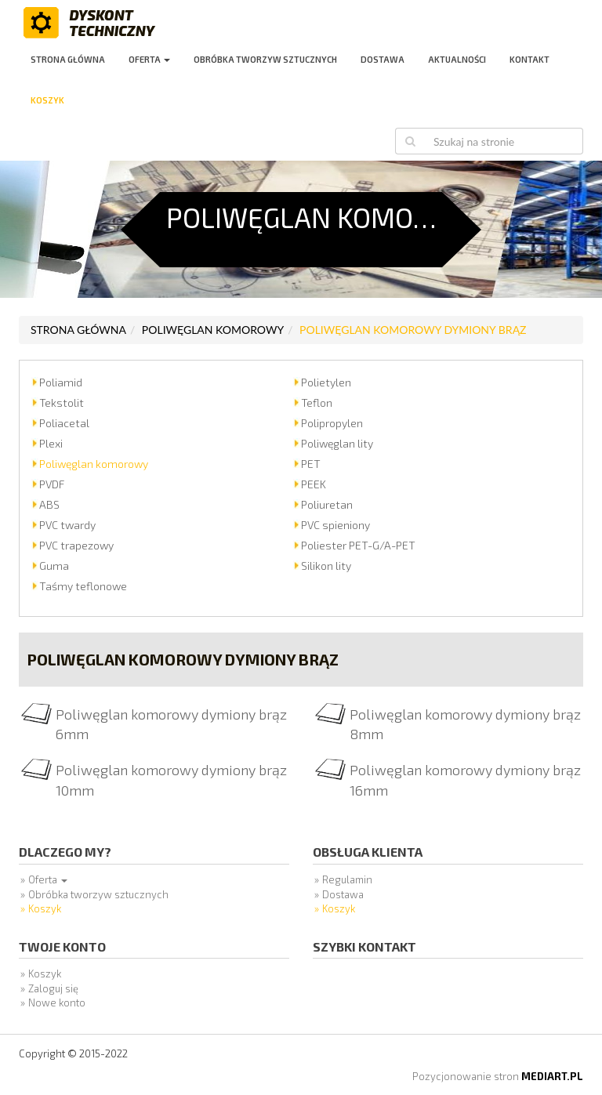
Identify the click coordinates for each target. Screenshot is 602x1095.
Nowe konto (56, 1002)
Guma (54, 565)
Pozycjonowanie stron (497, 1076)
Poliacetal (64, 423)
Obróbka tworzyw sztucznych (265, 59)
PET (311, 463)
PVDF (51, 484)
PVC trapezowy (76, 545)
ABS (49, 504)
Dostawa (382, 59)
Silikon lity (326, 565)
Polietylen (326, 382)
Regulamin (347, 879)
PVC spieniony (335, 524)
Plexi (51, 443)
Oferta (149, 59)
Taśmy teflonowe (83, 586)
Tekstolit (61, 402)
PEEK (313, 484)
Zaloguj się (53, 988)
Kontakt (529, 59)
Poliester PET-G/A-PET (358, 545)
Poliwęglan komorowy (213, 329)
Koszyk (47, 100)
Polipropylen (332, 423)
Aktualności (457, 59)
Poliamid (60, 382)
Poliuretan (327, 504)
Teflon (316, 402)
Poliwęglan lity (337, 443)
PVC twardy (67, 524)
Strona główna (68, 59)
